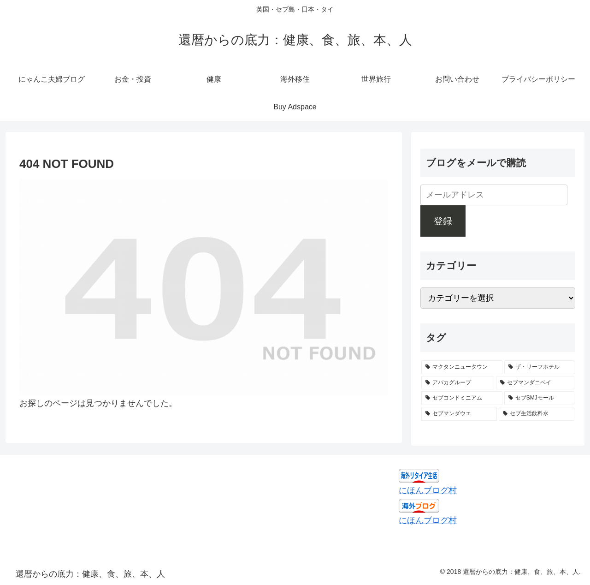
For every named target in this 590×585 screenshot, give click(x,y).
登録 (443, 221)
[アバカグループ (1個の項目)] (457, 383)
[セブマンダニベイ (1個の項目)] (535, 383)
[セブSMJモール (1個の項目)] (539, 398)
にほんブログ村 (428, 490)
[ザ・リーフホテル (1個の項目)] (539, 367)
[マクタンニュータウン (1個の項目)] (461, 367)
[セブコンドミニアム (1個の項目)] (461, 398)
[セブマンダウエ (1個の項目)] (459, 414)
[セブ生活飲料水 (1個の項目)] (536, 414)
